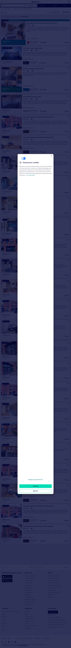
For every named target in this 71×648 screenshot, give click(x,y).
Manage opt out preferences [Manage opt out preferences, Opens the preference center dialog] (35, 479)
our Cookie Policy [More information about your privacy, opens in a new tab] (30, 175)
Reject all (35, 491)
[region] (36, 324)
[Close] (51, 155)
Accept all (35, 486)
